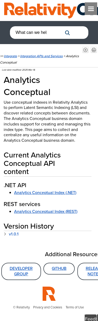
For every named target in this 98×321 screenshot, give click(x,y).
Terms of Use (75, 307)
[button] (67, 32)
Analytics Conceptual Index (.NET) (45, 193)
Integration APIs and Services (41, 56)
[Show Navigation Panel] (91, 8)
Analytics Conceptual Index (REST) (45, 211)
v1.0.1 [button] (11, 234)
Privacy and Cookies (47, 307)
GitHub (59, 268)
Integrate (10, 56)
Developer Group (21, 271)
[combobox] (36, 32)
